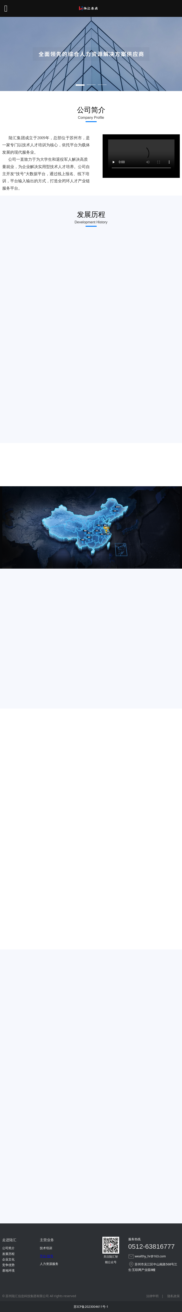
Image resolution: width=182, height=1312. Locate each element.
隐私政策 (173, 1296)
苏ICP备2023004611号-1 (91, 1306)
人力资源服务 (49, 1264)
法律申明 (152, 1296)
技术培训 (46, 1248)
